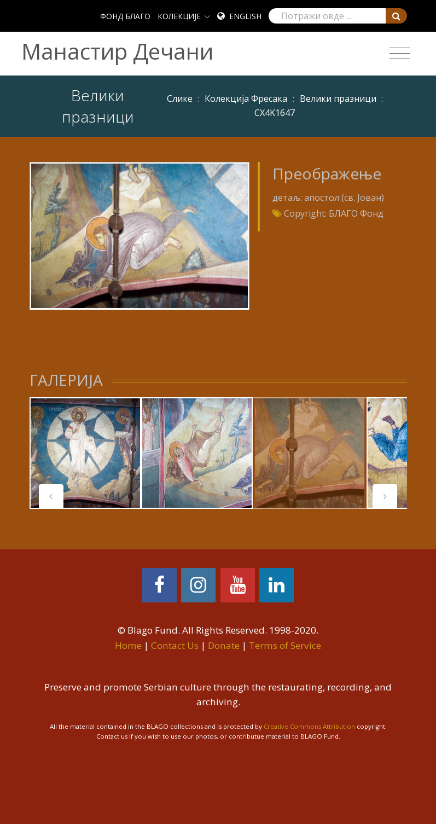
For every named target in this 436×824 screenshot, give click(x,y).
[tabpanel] (85, 453)
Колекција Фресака (246, 98)
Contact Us (175, 645)
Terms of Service (285, 645)
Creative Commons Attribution (309, 726)
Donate (224, 645)
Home (128, 645)
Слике (180, 98)
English (245, 16)
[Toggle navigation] (399, 53)
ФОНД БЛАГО (125, 16)
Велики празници (338, 98)
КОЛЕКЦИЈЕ (179, 16)
